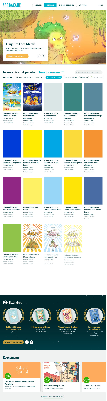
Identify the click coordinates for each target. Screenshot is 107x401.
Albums (38, 5)
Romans (50, 5)
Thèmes (18, 77)
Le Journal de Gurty (53, 77)
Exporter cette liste (98, 77)
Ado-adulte (84, 77)
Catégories (27, 77)
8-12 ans (74, 77)
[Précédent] (39, 56)
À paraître (29, 72)
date (8, 77)
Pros (101, 5)
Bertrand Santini (8, 118)
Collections (38, 77)
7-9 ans (66, 77)
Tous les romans (51, 72)
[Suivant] (43, 56)
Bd (66, 5)
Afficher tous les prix (13, 342)
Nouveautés (11, 72)
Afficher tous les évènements (53, 397)
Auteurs (83, 5)
